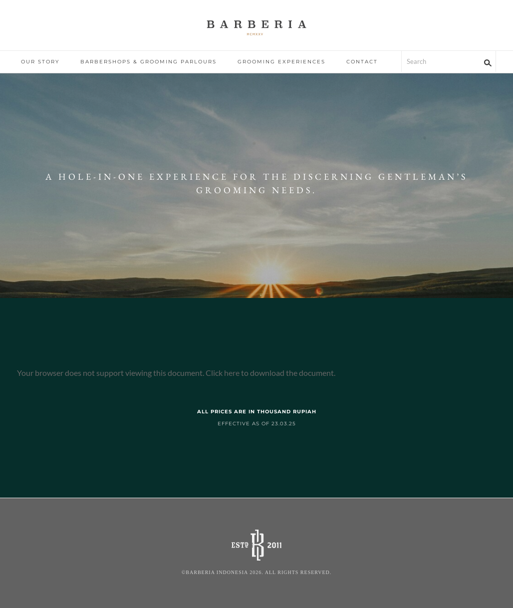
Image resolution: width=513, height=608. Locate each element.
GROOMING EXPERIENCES (281, 61)
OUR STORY (40, 61)
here (232, 372)
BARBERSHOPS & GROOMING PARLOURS (148, 61)
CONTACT (362, 61)
